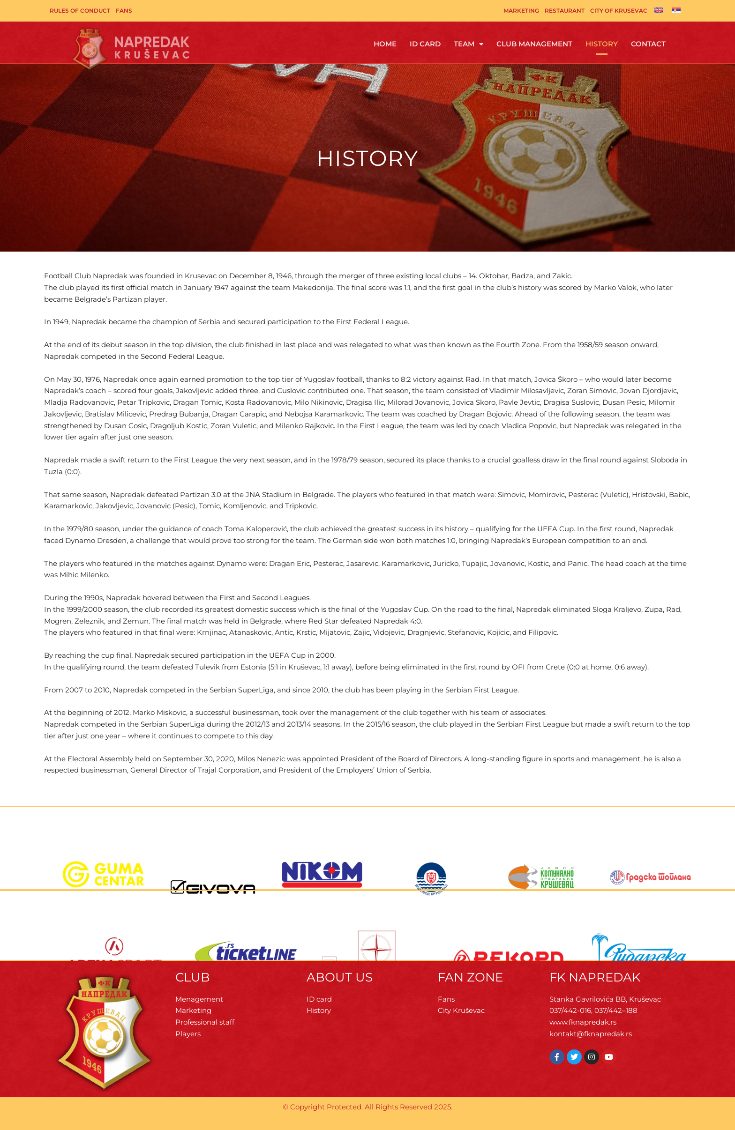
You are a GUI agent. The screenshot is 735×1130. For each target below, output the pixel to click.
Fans (124, 10)
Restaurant (565, 10)
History (601, 43)
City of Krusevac (618, 10)
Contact (648, 43)
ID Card (425, 43)
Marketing (521, 10)
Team (468, 44)
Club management (534, 43)
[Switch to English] (659, 10)
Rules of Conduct (80, 10)
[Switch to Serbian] (676, 10)
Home (385, 43)
